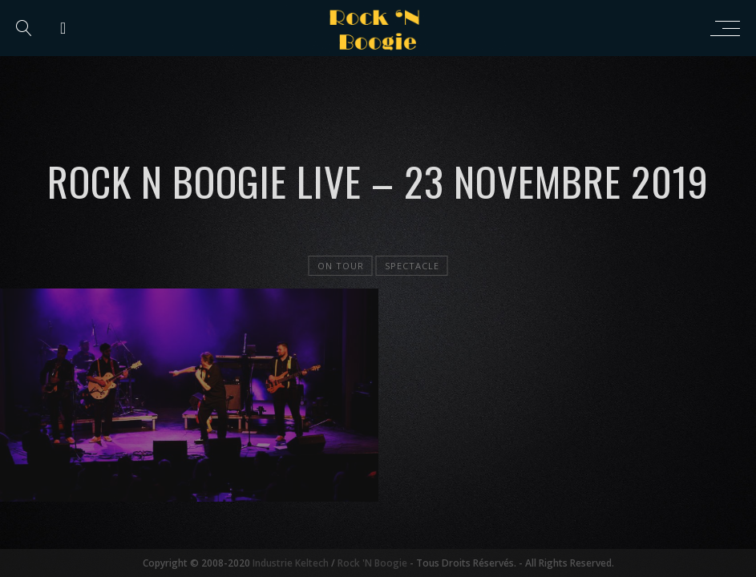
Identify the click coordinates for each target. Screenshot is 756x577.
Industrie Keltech (291, 563)
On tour (340, 266)
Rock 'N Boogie (372, 563)
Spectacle (412, 266)
